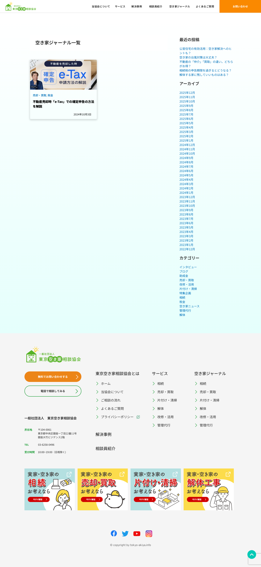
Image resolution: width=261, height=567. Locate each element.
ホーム (106, 383)
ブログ (183, 271)
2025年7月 (186, 114)
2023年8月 (186, 214)
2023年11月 (187, 201)
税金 (182, 302)
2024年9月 (186, 158)
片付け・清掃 (188, 288)
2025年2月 (186, 136)
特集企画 (185, 293)
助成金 (183, 275)
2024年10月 (187, 153)
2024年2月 (186, 188)
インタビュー (188, 267)
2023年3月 (186, 236)
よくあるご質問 (112, 408)
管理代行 (185, 310)
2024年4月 (186, 179)
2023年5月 (186, 227)
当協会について (112, 391)
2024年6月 (186, 171)
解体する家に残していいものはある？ (204, 74)
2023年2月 (186, 240)
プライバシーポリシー (117, 416)
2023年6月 (186, 223)
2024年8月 (186, 162)
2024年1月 (186, 192)
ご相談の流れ (111, 400)
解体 (182, 315)
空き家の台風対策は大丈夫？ (198, 57)
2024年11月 (187, 149)
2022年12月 (187, 249)
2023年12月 (187, 197)
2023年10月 (187, 205)
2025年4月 (186, 127)
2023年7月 (186, 218)
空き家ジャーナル (210, 373)
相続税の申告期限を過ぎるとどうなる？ (205, 70)
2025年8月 (186, 110)
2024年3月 (186, 184)
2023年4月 (186, 231)
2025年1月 (186, 140)
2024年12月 (187, 145)
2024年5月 (186, 175)
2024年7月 (186, 166)
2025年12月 (187, 92)
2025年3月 (186, 131)
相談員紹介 (105, 448)
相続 (182, 297)
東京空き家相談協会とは (117, 373)
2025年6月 (186, 118)
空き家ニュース (189, 306)
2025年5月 (186, 123)
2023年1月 (186, 244)
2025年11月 (187, 97)
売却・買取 (186, 280)
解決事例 (103, 434)
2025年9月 (186, 105)
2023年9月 (186, 210)
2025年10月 (187, 101)
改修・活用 (186, 284)
